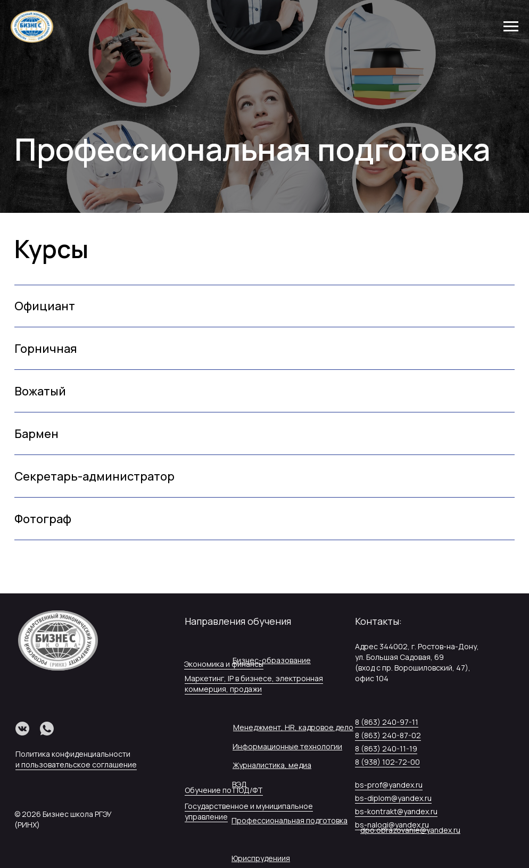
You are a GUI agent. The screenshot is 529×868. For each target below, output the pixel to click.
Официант (44, 306)
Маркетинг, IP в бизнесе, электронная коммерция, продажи (254, 683)
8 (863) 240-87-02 (388, 735)
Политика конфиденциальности (72, 754)
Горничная (45, 349)
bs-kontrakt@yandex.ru (396, 811)
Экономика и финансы (223, 664)
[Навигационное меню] (510, 26)
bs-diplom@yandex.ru (393, 798)
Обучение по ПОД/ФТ (224, 790)
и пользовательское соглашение (76, 764)
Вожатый (40, 391)
